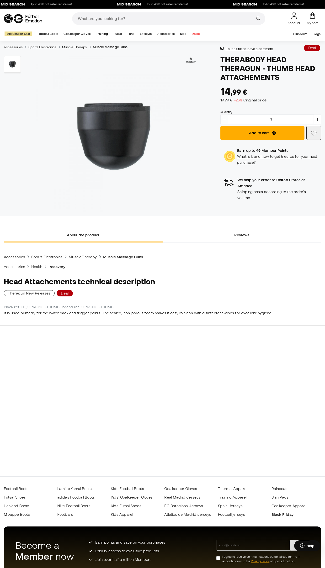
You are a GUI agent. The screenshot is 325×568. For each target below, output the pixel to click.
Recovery (56, 266)
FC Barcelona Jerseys (183, 506)
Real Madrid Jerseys (182, 497)
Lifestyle (146, 34)
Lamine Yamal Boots (74, 488)
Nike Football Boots (73, 506)
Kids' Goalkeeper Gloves (132, 497)
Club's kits (300, 34)
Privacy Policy (260, 561)
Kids (183, 34)
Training (102, 34)
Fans (131, 34)
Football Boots (47, 34)
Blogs (316, 34)
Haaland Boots (16, 506)
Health (36, 266)
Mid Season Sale (18, 34)
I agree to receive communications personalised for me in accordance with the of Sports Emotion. (261, 559)
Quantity (226, 112)
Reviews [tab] (241, 235)
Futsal (118, 34)
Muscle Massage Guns (110, 47)
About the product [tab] (83, 235)
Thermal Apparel (232, 488)
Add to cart (262, 133)
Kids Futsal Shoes (126, 506)
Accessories (166, 34)
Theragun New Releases (29, 293)
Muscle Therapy (74, 47)
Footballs (65, 514)
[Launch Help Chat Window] (307, 545)
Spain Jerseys (230, 506)
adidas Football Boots (76, 497)
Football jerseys (231, 514)
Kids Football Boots (127, 488)
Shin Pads (280, 497)
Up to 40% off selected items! (39, 4)
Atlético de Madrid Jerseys (187, 514)
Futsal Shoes (15, 497)
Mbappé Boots (17, 514)
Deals (195, 34)
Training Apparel (232, 497)
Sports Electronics (42, 47)
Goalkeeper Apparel (289, 506)
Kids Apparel (122, 514)
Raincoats (280, 488)
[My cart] (312, 18)
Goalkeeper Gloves (77, 34)
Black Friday (282, 514)
